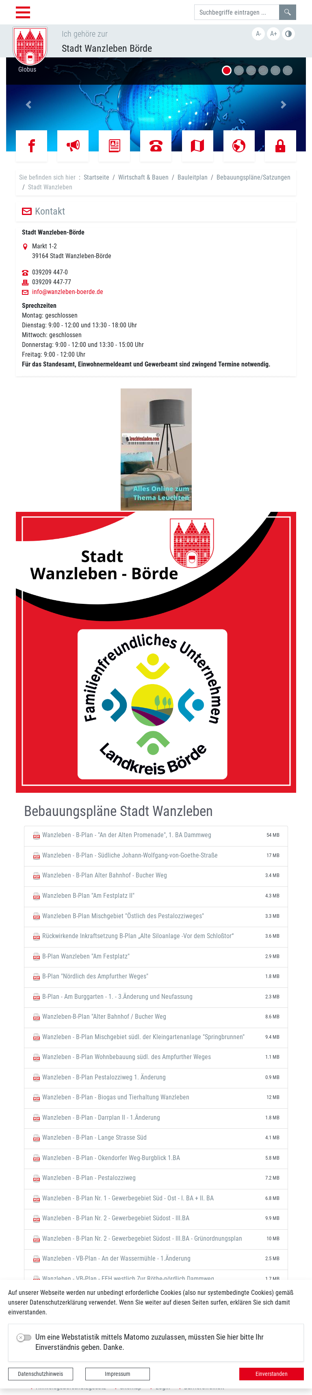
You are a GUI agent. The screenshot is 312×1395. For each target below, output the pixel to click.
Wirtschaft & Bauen (143, 177)
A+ (273, 33)
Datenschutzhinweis (40, 1374)
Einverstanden (272, 1374)
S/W (288, 33)
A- (258, 33)
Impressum (117, 1374)
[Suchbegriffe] (237, 12)
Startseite (96, 177)
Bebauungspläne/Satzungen (253, 177)
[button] (28, 104)
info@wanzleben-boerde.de (67, 292)
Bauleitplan (193, 177)
